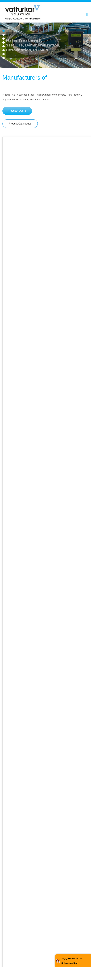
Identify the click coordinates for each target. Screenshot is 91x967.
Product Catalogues (20, 123)
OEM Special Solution (45, 859)
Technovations (45, 797)
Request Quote (17, 110)
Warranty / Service (45, 740)
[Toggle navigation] (87, 14)
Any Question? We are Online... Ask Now (71, 961)
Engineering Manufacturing (45, 683)
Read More (45, 705)
